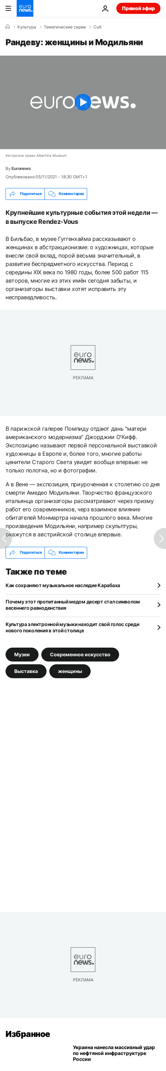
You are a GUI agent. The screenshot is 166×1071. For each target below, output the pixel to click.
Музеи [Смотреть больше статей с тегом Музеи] (22, 654)
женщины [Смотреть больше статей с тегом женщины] (70, 671)
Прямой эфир (138, 8)
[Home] (8, 26)
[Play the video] (83, 102)
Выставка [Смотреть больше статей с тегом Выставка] (26, 671)
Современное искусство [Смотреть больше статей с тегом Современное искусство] (80, 654)
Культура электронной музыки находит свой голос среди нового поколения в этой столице (72, 627)
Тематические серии (65, 27)
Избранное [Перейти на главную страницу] (28, 1034)
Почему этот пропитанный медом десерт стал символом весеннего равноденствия (73, 605)
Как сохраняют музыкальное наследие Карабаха (63, 585)
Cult (97, 27)
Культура (26, 27)
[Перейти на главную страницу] (25, 8)
